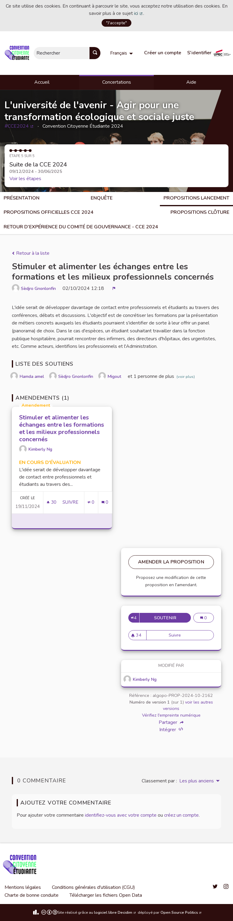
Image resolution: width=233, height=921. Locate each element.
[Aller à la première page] (18, 53)
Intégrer (171, 729)
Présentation (21, 198)
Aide (191, 82)
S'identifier (199, 52)
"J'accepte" (116, 23)
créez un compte (181, 815)
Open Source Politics (181, 912)
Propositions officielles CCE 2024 (48, 212)
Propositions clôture (200, 212)
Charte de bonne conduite (32, 895)
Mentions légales (23, 887)
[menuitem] (122, 53)
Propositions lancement (196, 198)
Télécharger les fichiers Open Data (105, 895)
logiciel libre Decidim (115, 912)
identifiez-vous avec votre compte (121, 815)
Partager (171, 722)
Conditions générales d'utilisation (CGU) (93, 887)
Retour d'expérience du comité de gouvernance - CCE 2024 (81, 227)
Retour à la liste (30, 253)
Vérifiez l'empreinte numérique (171, 715)
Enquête (102, 198)
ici (138, 13)
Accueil (41, 82)
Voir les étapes (25, 178)
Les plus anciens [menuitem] (196, 780)
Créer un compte (162, 52)
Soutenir (172, 618)
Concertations (116, 82)
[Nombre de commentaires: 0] (105, 502)
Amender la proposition (171, 562)
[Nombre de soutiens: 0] (91, 502)
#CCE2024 (19, 126)
